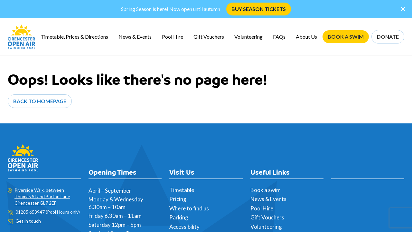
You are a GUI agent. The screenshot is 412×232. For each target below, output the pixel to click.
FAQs (279, 37)
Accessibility (184, 226)
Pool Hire (172, 37)
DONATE (388, 37)
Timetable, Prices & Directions (74, 37)
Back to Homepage (39, 101)
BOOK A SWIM (346, 37)
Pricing (177, 199)
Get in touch (28, 221)
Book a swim (265, 190)
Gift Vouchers (208, 37)
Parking (178, 217)
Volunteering (248, 37)
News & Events (135, 37)
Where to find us (189, 208)
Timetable (181, 190)
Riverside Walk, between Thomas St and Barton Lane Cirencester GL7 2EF (42, 196)
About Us (306, 37)
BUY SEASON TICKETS (258, 9)
